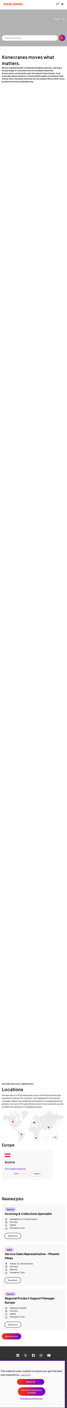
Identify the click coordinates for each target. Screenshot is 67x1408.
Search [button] (62, 38)
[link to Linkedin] (17, 1355)
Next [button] (37, 1173)
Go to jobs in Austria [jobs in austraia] (15, 1168)
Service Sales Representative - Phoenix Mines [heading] (32, 1256)
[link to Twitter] (25, 1355)
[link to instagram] (41, 1355)
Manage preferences (31, 1398)
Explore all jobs (11, 1336)
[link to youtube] (49, 1355)
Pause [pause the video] (57, 19)
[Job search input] (30, 38)
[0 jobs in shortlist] (57, 4)
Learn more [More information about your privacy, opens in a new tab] (25, 1375)
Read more (13, 1236)
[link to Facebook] (33, 1355)
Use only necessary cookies (31, 1391)
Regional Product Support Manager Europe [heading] (30, 1300)
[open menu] (62, 4)
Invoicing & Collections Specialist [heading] (28, 1213)
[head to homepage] (13, 4)
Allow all (30, 1381)
